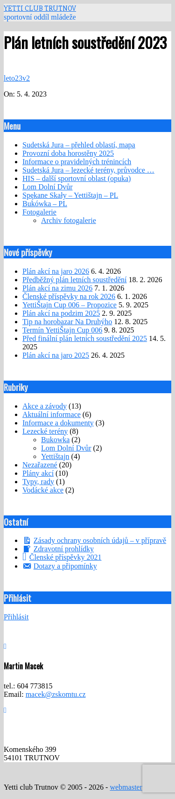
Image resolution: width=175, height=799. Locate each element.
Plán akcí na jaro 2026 (55, 271)
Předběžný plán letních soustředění (74, 280)
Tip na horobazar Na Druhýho (67, 322)
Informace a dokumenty (58, 423)
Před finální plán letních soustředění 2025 (84, 338)
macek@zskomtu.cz (56, 694)
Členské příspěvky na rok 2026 (68, 296)
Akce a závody (44, 406)
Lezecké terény (45, 431)
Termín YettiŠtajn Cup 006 (62, 330)
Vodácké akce (42, 490)
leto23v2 (17, 78)
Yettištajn (55, 456)
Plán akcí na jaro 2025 (55, 355)
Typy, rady (38, 482)
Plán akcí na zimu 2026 (57, 288)
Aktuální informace (51, 414)
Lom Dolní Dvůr (66, 448)
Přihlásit (16, 617)
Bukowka (55, 440)
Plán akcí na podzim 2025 (61, 313)
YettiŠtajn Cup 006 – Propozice (69, 305)
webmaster (126, 787)
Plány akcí (38, 473)
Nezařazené (39, 465)
